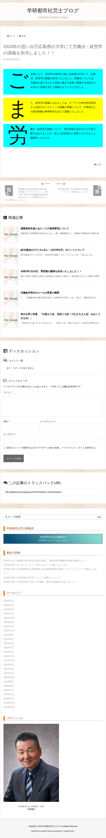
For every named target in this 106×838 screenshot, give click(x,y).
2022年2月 (8, 652)
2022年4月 (8, 643)
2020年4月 (8, 694)
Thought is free (68, 831)
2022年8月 (8, 635)
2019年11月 (9, 703)
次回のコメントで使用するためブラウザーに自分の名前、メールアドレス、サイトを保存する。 (51, 447)
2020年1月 (8, 698)
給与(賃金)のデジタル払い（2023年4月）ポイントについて (53, 250)
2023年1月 (8, 626)
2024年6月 (8, 609)
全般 (24, 36)
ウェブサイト (9, 434)
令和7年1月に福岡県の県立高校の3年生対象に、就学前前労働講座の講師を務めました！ (45, 560)
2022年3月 (8, 647)
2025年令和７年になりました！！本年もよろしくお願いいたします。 (36, 565)
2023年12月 (9, 618)
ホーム (13, 36)
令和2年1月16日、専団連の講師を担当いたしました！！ (51, 271)
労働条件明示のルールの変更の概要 (40, 292)
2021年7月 (8, 664)
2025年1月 (8, 605)
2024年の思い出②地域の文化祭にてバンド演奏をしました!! (31, 577)
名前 (6, 421)
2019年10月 (9, 707)
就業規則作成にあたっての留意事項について (45, 228)
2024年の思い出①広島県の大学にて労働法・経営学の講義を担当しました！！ (40, 582)
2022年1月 (8, 656)
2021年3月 (8, 673)
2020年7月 (8, 690)
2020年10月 (9, 677)
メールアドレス (48, 421)
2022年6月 (8, 639)
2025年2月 (8, 601)
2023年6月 (8, 622)
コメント (7, 392)
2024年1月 (8, 613)
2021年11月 (9, 660)
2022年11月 (9, 630)
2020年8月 (8, 686)
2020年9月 (8, 681)
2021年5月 (8, 669)
